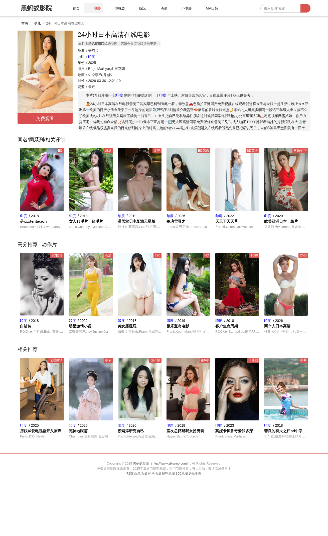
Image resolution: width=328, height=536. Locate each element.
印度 (91, 57)
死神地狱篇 (78, 431)
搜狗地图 (168, 473)
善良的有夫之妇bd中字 (283, 431)
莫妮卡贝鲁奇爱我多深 (234, 431)
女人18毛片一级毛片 (86, 221)
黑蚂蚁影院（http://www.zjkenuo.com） (161, 463)
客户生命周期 (226, 326)
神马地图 (154, 473)
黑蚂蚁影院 (36, 8)
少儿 (37, 23)
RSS (129, 473)
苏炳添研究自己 (131, 431)
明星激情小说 (80, 326)
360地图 (182, 473)
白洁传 (25, 326)
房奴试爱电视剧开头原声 (40, 431)
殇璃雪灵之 (176, 221)
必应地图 (195, 473)
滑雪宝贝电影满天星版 (136, 221)
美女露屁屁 (127, 326)
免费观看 (45, 118)
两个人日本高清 (277, 326)
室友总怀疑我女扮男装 (185, 431)
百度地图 (140, 473)
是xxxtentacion (33, 221)
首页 (24, 23)
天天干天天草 (226, 221)
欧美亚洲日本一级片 (281, 221)
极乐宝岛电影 (178, 326)
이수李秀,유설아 (101, 75)
